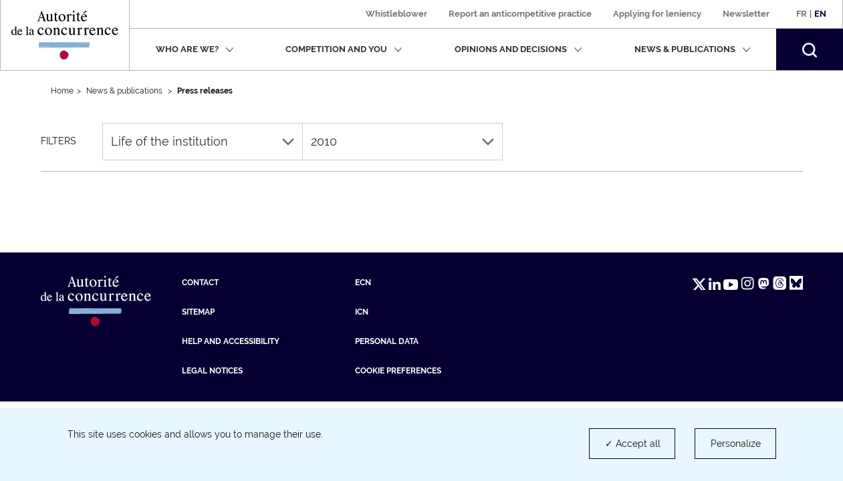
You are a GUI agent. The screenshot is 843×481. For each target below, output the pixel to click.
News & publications (692, 49)
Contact (200, 282)
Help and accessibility (230, 341)
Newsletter (746, 14)
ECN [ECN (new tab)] (363, 282)
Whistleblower (396, 14)
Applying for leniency (657, 14)
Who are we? (195, 49)
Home (62, 91)
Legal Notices (212, 370)
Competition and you (343, 49)
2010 (402, 141)
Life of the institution (202, 141)
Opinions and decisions (518, 49)
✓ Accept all (632, 443)
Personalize (736, 443)
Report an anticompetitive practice (520, 14)
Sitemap (198, 312)
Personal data (386, 341)
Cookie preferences (398, 370)
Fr (801, 14)
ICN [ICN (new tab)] (361, 312)
